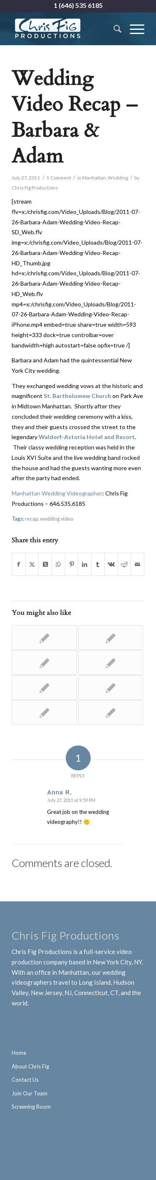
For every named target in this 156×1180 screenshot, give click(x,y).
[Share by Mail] (137, 564)
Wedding (118, 177)
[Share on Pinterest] (71, 564)
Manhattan (94, 177)
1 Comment (59, 177)
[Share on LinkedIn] (84, 564)
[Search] (113, 28)
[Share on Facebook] (18, 564)
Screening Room (31, 1106)
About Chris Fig (30, 1066)
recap (31, 519)
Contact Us (25, 1079)
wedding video (56, 519)
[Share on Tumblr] (98, 564)
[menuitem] (113, 28)
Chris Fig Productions (35, 187)
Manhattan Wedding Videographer (57, 493)
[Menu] (132, 28)
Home (19, 1052)
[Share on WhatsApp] (58, 564)
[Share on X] (32, 564)
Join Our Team (29, 1093)
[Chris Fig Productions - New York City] (65, 28)
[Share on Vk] (111, 564)
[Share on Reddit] (124, 564)
